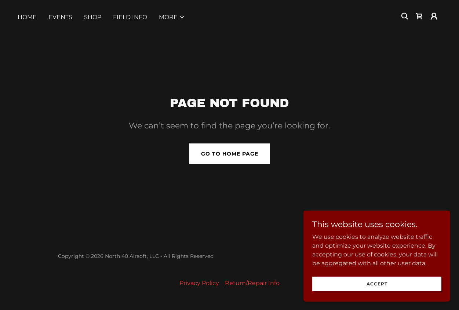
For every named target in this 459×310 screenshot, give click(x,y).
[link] (419, 16)
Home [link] (27, 17)
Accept (377, 284)
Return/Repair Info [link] (252, 283)
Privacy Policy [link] (199, 283)
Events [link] (60, 17)
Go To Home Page (229, 153)
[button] (172, 17)
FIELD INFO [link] (130, 17)
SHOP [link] (92, 17)
